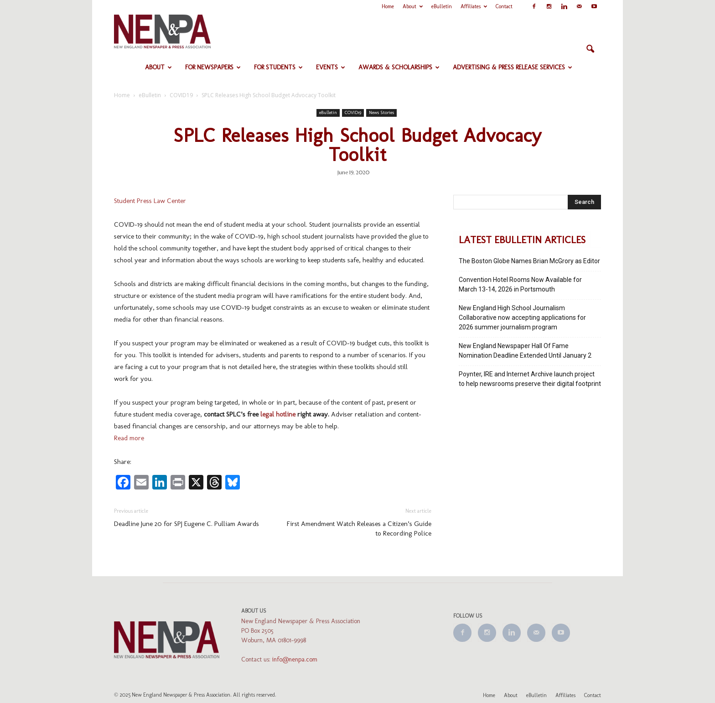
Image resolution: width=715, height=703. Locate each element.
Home (388, 6)
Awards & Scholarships (399, 67)
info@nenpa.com (294, 659)
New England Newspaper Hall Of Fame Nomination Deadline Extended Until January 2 (525, 350)
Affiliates (474, 6)
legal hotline (277, 414)
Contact (504, 6)
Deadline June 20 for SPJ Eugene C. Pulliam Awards (186, 524)
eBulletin (441, 6)
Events (330, 67)
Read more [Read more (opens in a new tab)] (129, 438)
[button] (590, 49)
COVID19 (353, 112)
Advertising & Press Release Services (512, 67)
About (413, 6)
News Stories (381, 112)
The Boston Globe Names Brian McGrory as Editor (529, 261)
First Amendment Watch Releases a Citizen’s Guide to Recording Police (359, 528)
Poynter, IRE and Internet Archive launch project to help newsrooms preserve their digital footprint (530, 378)
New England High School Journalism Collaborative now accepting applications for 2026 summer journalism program (522, 317)
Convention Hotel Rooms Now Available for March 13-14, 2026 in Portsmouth (520, 284)
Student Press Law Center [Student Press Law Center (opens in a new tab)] (150, 201)
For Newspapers (213, 67)
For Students (278, 67)
